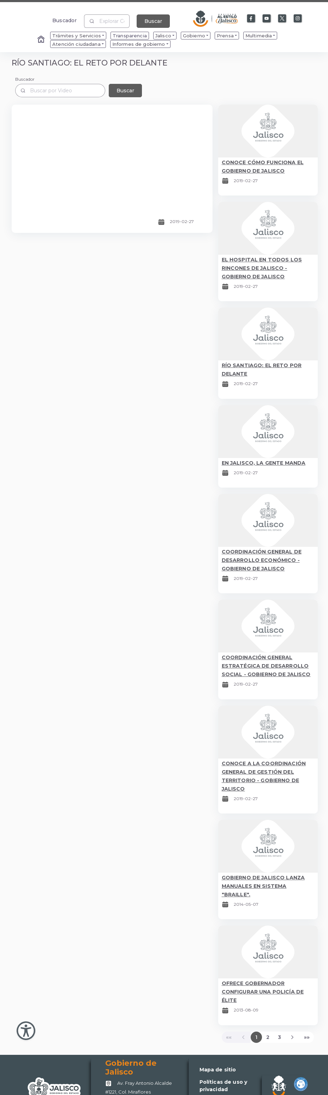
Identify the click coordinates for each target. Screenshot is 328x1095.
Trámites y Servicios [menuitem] (76, 35)
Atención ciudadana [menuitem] (76, 44)
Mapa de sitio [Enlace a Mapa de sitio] (217, 1069)
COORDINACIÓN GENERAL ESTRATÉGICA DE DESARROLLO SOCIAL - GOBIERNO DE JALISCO (266, 666)
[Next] (292, 1037)
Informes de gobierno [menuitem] (138, 44)
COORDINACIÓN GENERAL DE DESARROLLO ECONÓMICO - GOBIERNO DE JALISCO (262, 560)
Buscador (64, 20)
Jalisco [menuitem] (163, 35)
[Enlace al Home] (41, 40)
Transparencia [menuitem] (130, 35)
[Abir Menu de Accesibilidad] (26, 1030)
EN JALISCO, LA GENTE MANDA (264, 463)
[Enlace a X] (282, 18)
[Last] (307, 1037)
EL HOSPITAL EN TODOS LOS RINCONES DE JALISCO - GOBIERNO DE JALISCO (262, 268)
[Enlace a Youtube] (267, 18)
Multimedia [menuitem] (258, 35)
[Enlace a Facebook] (251, 18)
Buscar (153, 21)
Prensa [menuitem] (225, 35)
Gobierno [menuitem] (194, 35)
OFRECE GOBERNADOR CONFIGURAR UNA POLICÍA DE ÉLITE (263, 991)
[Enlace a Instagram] (298, 18)
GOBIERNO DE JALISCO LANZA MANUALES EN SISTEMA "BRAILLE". (263, 886)
